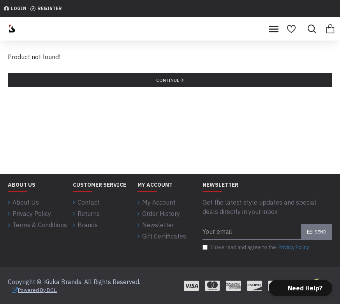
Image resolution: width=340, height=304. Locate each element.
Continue (168, 80)
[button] (300, 288)
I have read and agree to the (256, 247)
